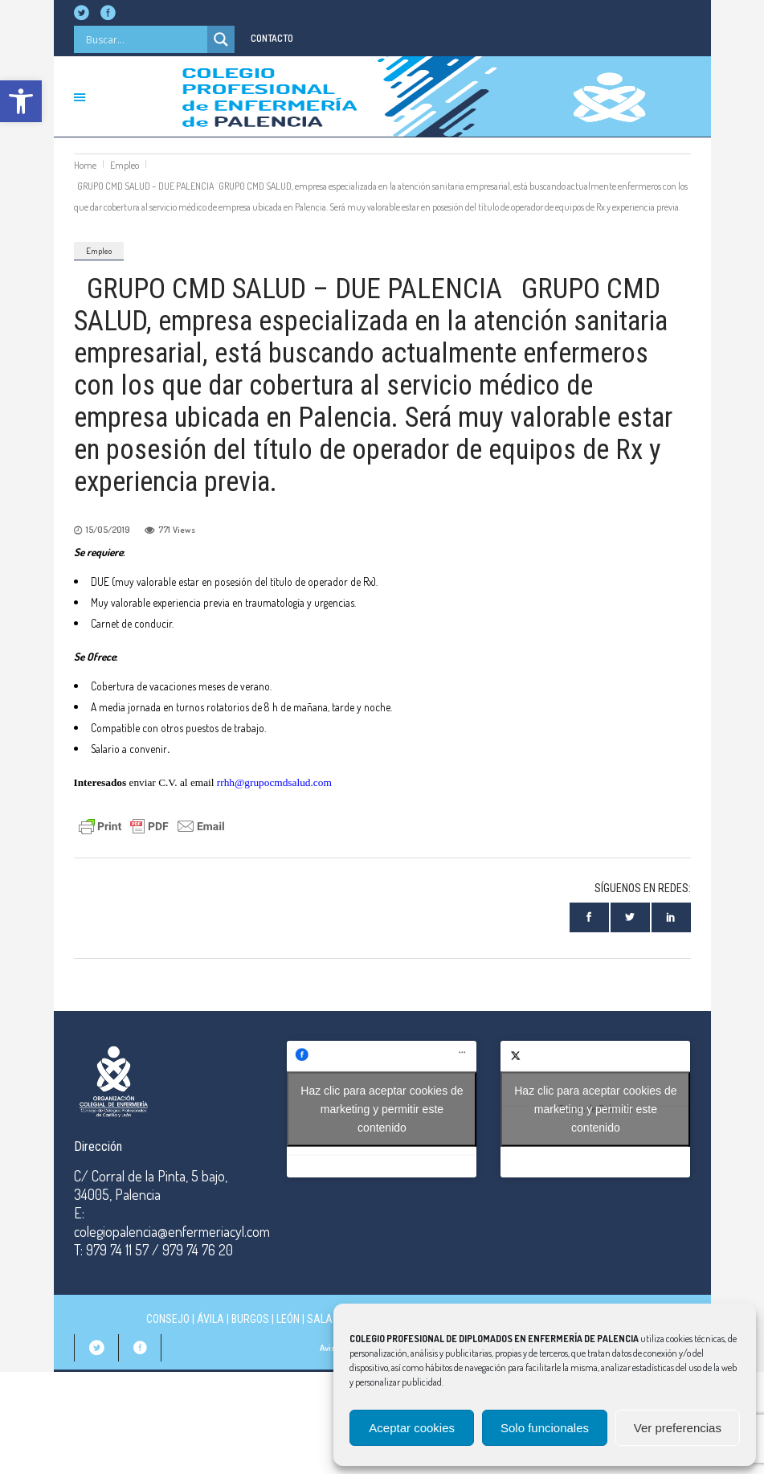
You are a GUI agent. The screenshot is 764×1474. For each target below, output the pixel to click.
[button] (21, 101)
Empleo (124, 165)
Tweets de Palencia (595, 1108)
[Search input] (144, 39)
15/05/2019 (108, 529)
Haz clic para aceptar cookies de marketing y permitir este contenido (381, 1108)
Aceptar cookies (412, 1428)
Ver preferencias (677, 1428)
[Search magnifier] (221, 39)
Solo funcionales (544, 1428)
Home (85, 165)
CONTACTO (272, 38)
